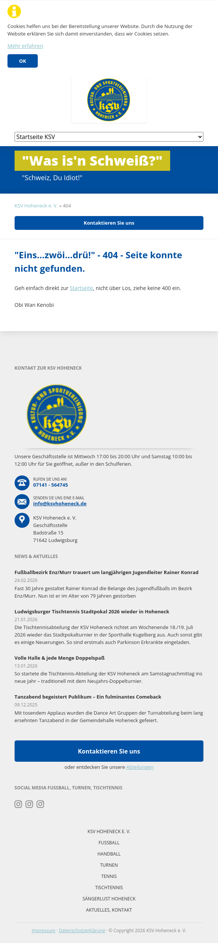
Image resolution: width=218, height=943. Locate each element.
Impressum (43, 930)
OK (22, 61)
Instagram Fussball (29, 804)
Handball (108, 854)
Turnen (109, 865)
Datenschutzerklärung (82, 930)
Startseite (81, 288)
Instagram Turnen (18, 804)
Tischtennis (109, 887)
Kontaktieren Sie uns (109, 222)
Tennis (109, 876)
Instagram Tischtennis (40, 804)
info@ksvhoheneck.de (60, 503)
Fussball (109, 842)
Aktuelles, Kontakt (109, 910)
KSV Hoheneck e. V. (36, 205)
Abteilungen (140, 767)
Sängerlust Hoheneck (109, 899)
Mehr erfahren (25, 45)
